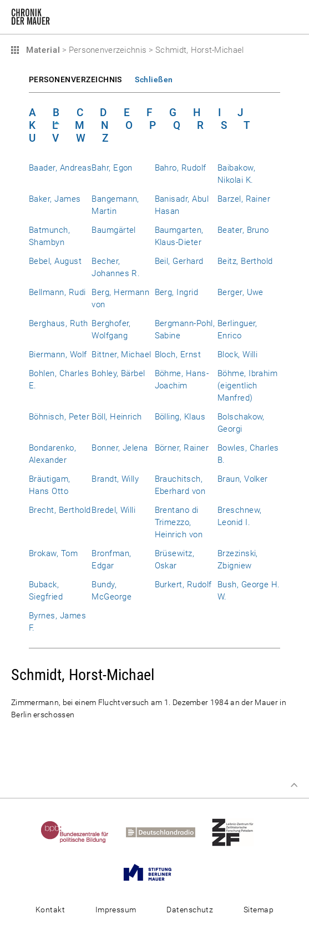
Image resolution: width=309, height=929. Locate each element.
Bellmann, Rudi (57, 292)
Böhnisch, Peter (59, 417)
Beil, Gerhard (179, 261)
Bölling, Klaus (180, 417)
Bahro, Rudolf (180, 168)
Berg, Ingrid (177, 292)
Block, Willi (237, 354)
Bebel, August (55, 261)
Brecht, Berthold (60, 510)
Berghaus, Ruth (58, 323)
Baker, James (55, 199)
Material (41, 50)
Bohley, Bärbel (118, 373)
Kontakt (50, 909)
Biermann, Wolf (58, 354)
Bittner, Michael (121, 354)
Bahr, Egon (112, 168)
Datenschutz (189, 909)
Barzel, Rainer (244, 199)
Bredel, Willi (113, 510)
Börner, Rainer (182, 448)
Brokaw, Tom (53, 553)
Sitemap (258, 909)
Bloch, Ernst (178, 354)
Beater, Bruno (243, 230)
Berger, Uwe (240, 292)
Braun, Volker (242, 479)
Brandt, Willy (115, 479)
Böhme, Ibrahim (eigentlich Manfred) (247, 385)
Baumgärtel (114, 230)
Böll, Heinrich (117, 417)
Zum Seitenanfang (294, 785)
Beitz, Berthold (245, 261)
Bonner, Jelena (120, 448)
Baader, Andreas (60, 168)
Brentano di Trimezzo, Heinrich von (179, 522)
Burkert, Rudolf (183, 585)
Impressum (115, 909)
